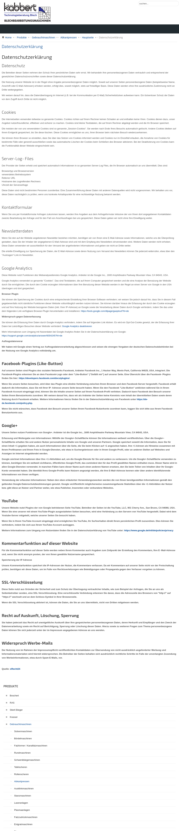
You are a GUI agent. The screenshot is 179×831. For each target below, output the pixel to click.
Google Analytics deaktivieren (77, 326)
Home (8, 37)
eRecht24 (15, 669)
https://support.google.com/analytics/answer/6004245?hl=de (32, 335)
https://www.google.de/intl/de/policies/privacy (148, 530)
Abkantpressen (68, 37)
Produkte (22, 37)
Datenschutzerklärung (22, 46)
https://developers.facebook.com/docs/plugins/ (44, 378)
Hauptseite (88, 37)
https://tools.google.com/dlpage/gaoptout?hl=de (105, 311)
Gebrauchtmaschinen (43, 37)
